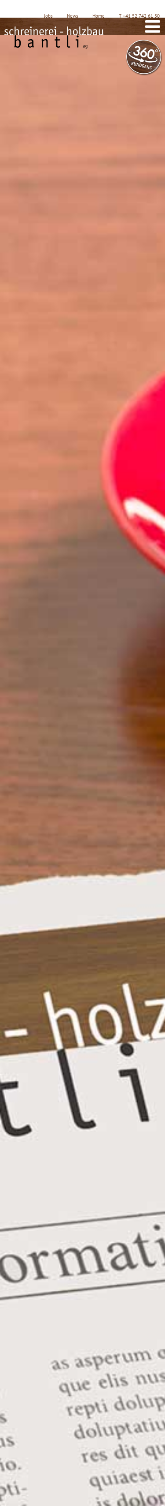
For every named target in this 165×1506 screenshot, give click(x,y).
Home (98, 16)
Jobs (48, 16)
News (72, 16)
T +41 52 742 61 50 (139, 16)
